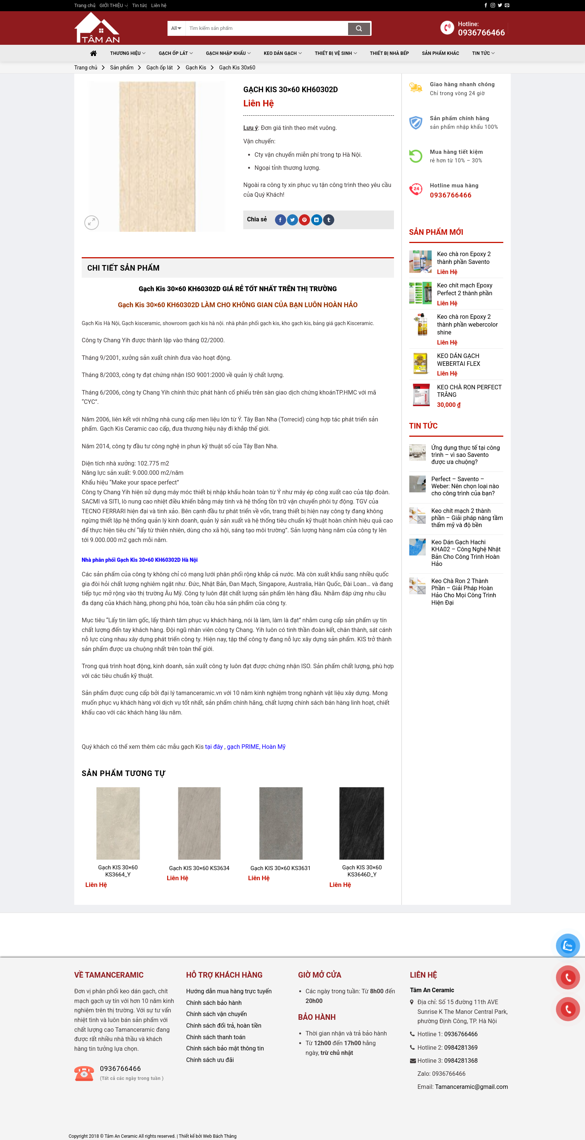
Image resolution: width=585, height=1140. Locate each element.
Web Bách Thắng (220, 1136)
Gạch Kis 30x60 (237, 68)
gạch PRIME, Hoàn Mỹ (256, 746)
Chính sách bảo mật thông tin (225, 1048)
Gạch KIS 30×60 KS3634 (199, 868)
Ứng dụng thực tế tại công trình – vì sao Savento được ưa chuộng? (465, 454)
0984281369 (461, 1047)
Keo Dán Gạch (283, 53)
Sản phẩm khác (440, 53)
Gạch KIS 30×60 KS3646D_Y (362, 871)
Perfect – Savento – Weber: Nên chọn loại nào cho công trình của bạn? (465, 486)
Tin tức (139, 5)
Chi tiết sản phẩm (123, 268)
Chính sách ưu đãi (210, 1059)
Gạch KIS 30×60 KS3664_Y (118, 871)
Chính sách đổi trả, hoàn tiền (224, 1025)
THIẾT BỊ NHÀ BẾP (389, 53)
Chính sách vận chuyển (216, 1014)
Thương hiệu (128, 53)
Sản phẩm (122, 68)
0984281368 (461, 1060)
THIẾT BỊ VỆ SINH (336, 53)
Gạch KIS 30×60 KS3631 (280, 868)
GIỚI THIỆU (114, 5)
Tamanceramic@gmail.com (471, 1086)
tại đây (214, 746)
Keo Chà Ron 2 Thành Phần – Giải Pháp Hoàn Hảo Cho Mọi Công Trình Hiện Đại (463, 591)
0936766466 (461, 1034)
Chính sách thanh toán (215, 1037)
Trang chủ (84, 5)
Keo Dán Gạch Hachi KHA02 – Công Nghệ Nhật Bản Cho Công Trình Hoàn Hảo (466, 553)
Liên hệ (158, 5)
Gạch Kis (196, 68)
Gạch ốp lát (176, 53)
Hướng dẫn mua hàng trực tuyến (229, 991)
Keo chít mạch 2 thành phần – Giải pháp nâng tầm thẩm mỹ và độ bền (467, 518)
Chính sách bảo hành (214, 1002)
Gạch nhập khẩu (228, 53)
